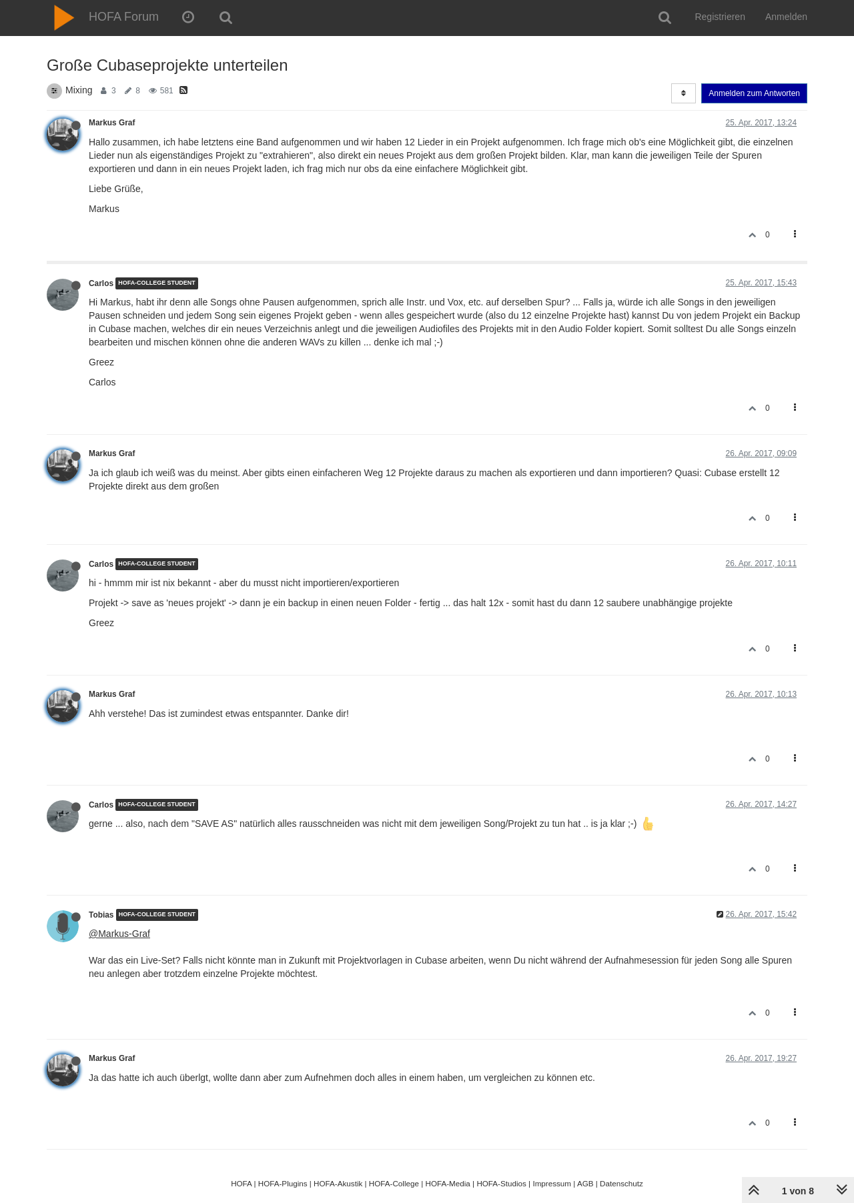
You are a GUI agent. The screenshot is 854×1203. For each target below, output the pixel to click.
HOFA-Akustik (338, 1183)
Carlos (101, 283)
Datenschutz (621, 1183)
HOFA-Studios (501, 1183)
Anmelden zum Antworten (754, 93)
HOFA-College (394, 1183)
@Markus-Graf (119, 933)
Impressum (551, 1183)
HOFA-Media (447, 1183)
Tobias (101, 915)
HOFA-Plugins (283, 1183)
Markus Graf (112, 122)
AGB (585, 1183)
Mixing (78, 90)
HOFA (241, 1183)
